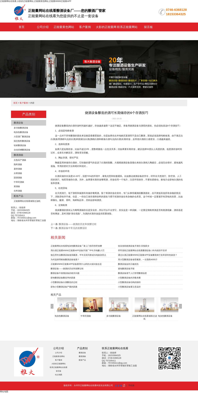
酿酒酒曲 (18, 155)
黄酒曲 (17, 186)
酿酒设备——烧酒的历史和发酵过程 (77, 224)
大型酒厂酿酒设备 (22, 136)
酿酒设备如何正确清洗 (128, 264)
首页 (22, 27)
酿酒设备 (18, 122)
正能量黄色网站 (64, 27)
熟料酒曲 (18, 164)
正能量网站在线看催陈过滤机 (27, 201)
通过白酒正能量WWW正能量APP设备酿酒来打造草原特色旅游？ (147, 255)
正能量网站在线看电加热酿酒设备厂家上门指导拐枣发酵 (76, 246)
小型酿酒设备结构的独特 (129, 282)
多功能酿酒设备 (21, 128)
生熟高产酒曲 (20, 160)
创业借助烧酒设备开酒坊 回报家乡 (133, 246)
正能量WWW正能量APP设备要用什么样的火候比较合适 (76, 264)
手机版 (131, 385)
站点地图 (58, 375)
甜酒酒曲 (18, 177)
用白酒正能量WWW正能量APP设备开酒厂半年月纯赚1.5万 (78, 250)
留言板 (148, 27)
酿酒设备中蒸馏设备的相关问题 (65, 273)
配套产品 (18, 196)
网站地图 (4, 391)
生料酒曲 (18, 191)
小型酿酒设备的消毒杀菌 (129, 278)
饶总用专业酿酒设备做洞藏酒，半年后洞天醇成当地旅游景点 (78, 255)
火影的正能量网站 (59, 364)
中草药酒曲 (19, 182)
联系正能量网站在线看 (58, 367)
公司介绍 (43, 27)
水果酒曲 (18, 173)
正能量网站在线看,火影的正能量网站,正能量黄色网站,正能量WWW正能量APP (35, 1)
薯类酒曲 (18, 169)
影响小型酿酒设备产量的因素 (64, 287)
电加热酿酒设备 (21, 132)
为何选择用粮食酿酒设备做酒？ (65, 259)
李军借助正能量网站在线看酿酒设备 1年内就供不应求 (142, 250)
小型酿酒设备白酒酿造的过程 (64, 282)
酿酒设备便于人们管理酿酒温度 (132, 273)
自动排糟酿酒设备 (22, 150)
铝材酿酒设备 (20, 145)
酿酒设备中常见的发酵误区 (73, 228)
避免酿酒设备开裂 (126, 268)
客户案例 (85, 27)
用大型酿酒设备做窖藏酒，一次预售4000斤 (137, 259)
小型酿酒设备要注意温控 (129, 287)
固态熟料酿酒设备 (22, 141)
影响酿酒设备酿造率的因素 (63, 278)
